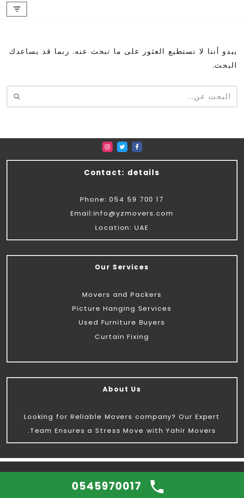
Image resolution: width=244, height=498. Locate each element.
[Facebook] (137, 147)
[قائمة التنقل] (17, 9)
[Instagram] (107, 147)
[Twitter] (122, 147)
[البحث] (131, 96)
